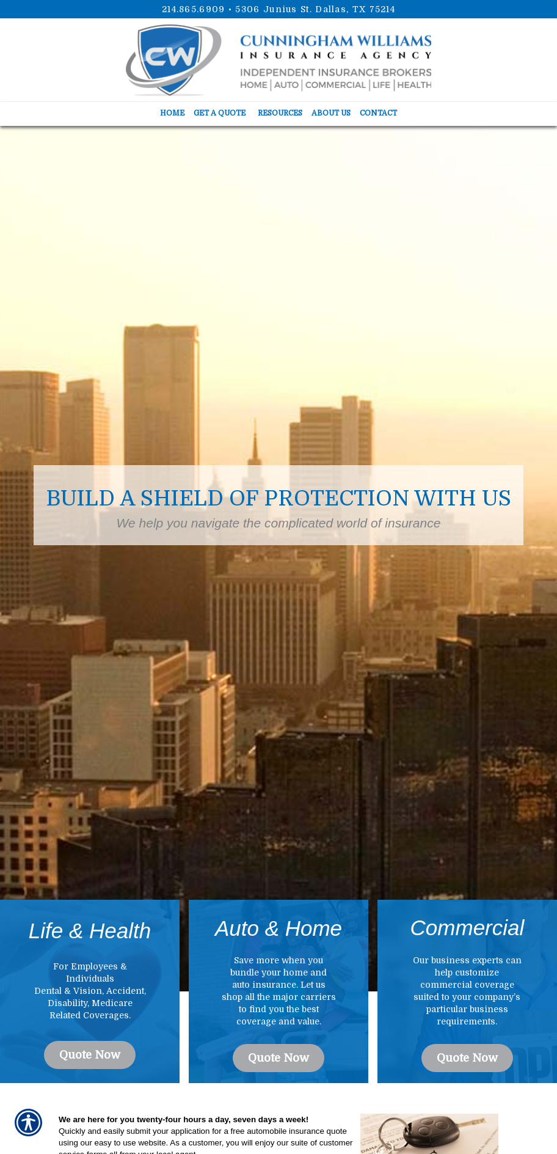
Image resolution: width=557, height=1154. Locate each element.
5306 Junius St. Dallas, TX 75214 (315, 9)
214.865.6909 (193, 9)
